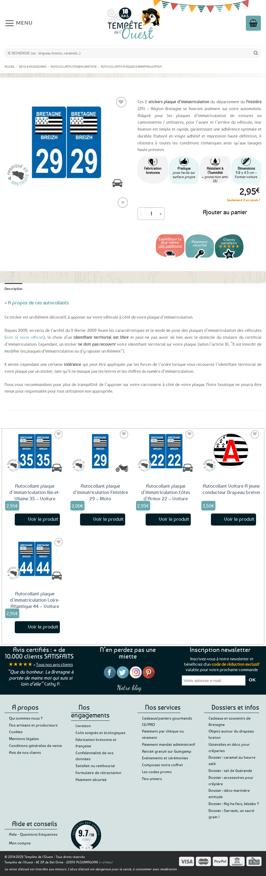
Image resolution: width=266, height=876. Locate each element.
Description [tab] (14, 289)
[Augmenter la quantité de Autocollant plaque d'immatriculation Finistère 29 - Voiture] (160, 214)
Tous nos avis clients (54, 664)
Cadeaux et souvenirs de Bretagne (230, 721)
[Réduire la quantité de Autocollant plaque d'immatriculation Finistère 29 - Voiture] (141, 214)
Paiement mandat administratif (168, 744)
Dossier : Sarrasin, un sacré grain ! (231, 813)
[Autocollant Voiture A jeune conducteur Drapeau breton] (231, 451)
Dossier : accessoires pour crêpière (231, 780)
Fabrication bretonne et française (96, 742)
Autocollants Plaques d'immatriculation (131, 66)
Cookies (16, 731)
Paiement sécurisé (91, 779)
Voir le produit (43, 519)
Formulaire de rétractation (98, 772)
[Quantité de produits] (151, 214)
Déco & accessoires (32, 66)
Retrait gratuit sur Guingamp (166, 751)
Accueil (10, 66)
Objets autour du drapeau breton (231, 734)
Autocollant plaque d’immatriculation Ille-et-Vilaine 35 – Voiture (34, 492)
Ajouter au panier (225, 211)
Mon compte (20, 843)
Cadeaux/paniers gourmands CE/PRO (167, 721)
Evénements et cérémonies (165, 757)
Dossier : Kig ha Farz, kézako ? (234, 803)
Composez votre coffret (162, 764)
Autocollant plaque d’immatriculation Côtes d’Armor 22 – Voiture (165, 492)
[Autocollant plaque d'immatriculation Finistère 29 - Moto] (100, 451)
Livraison (83, 725)
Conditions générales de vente (35, 745)
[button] (20, 23)
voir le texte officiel (24, 337)
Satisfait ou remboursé (95, 765)
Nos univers (152, 778)
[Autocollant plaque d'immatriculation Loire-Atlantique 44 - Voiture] (35, 558)
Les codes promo (157, 771)
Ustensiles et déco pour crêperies (229, 747)
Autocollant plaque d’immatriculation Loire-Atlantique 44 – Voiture (35, 600)
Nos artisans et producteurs (33, 725)
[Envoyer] (255, 52)
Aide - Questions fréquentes (33, 834)
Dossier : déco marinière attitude (229, 793)
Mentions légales (24, 738)
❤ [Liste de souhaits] (123, 202)
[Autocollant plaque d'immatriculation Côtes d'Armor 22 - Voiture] (166, 451)
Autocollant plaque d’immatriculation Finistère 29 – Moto (100, 492)
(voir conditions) (170, 246)
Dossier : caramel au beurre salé (232, 760)
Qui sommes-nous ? (26, 718)
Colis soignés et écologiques (100, 732)
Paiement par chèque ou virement (163, 734)
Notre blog (129, 687)
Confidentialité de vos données (94, 755)
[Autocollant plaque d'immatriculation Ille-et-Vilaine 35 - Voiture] (35, 451)
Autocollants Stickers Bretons (74, 66)
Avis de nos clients (25, 752)
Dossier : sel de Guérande (230, 770)
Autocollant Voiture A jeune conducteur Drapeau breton (231, 489)
